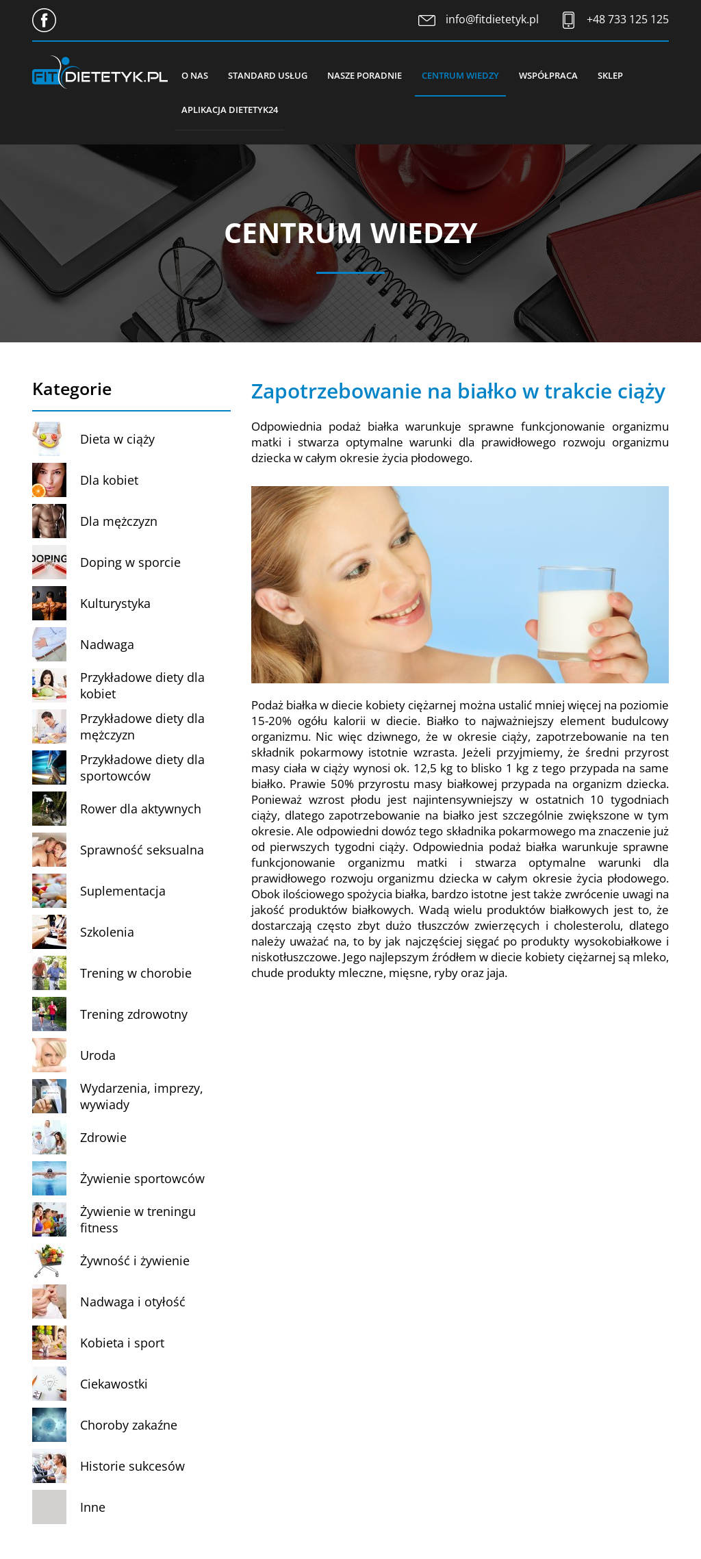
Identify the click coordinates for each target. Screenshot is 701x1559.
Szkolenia (107, 933)
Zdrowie (103, 1138)
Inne (92, 1508)
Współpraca (551, 75)
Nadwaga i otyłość (133, 1303)
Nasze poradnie (366, 75)
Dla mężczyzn (118, 522)
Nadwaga (107, 645)
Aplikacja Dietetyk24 (229, 110)
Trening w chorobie (136, 974)
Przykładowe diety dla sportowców (142, 768)
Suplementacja (123, 892)
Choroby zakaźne (128, 1426)
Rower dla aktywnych (140, 810)
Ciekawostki (114, 1385)
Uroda (98, 1056)
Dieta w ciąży (117, 440)
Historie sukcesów (132, 1467)
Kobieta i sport (122, 1344)
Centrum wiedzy (462, 75)
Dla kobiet (109, 481)
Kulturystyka (115, 604)
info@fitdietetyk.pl (492, 19)
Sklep (613, 75)
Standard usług (268, 75)
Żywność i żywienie (135, 1262)
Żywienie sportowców (142, 1179)
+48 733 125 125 (628, 19)
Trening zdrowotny (134, 1015)
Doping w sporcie (130, 563)
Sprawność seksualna (142, 851)
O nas (194, 75)
